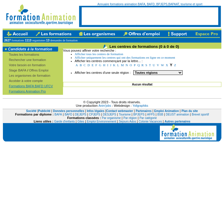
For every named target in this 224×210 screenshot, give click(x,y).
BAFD (68, 114)
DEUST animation (177, 114)
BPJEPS (138, 114)
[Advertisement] (150, 16)
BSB (160, 114)
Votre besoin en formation (27, 65)
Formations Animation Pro (27, 91)
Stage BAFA (17, 70)
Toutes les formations (24, 54)
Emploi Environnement (101, 121)
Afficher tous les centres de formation (99, 54)
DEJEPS (80, 114)
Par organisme (111, 118)
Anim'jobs (105, 105)
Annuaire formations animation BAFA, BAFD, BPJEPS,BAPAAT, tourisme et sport (149, 4)
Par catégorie (148, 118)
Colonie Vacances (150, 121)
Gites (81, 121)
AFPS (151, 114)
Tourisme (125, 114)
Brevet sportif (200, 114)
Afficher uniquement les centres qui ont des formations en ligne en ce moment (125, 57)
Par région (130, 118)
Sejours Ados (127, 121)
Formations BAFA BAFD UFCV (31, 86)
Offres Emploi (38, 70)
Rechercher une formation (27, 60)
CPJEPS (94, 114)
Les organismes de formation (29, 75)
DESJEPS (109, 114)
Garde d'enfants (64, 121)
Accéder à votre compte (26, 81)
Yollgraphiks (140, 105)
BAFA (58, 114)
